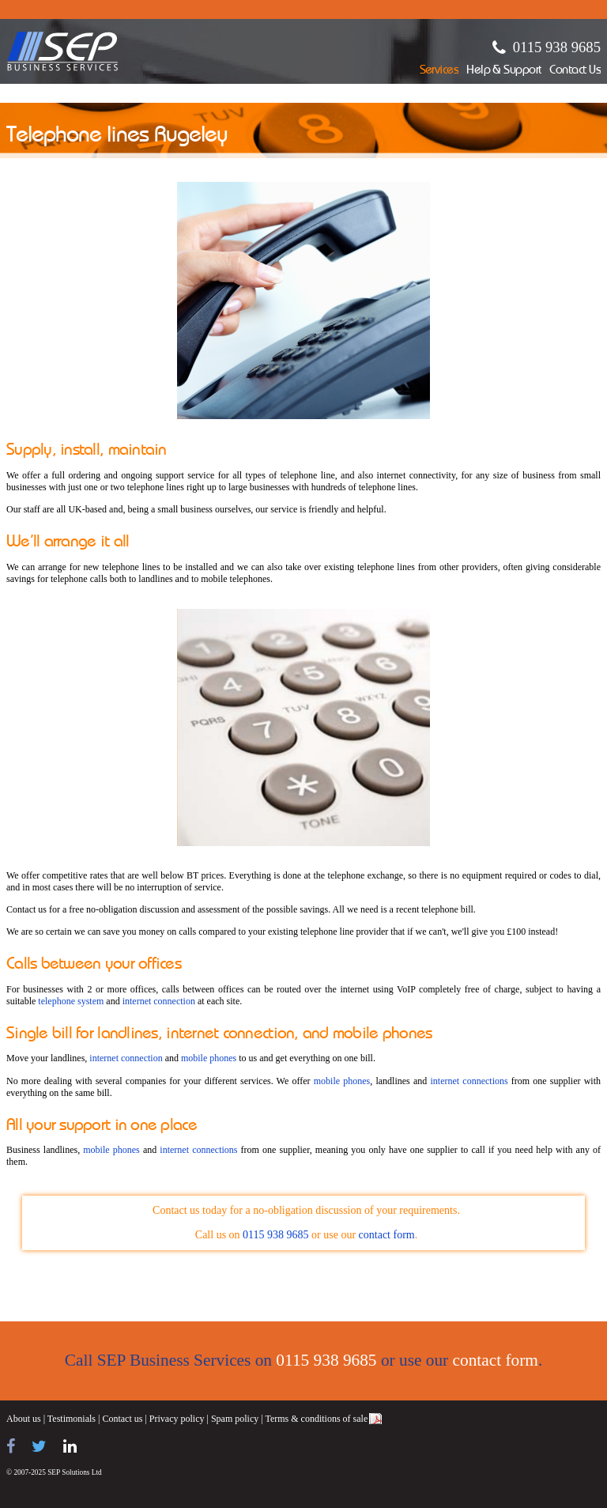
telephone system (71, 1001)
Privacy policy (177, 1418)
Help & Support (503, 71)
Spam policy (234, 1418)
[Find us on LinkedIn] (70, 1446)
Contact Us (575, 71)
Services (439, 71)
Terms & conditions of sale (316, 1418)
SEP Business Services (62, 51)
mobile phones (208, 1058)
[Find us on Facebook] (10, 1446)
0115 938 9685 (557, 47)
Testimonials (71, 1418)
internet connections (468, 1081)
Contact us (122, 1418)
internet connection (159, 1001)
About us (23, 1418)
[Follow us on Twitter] (39, 1446)
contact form (387, 1235)
